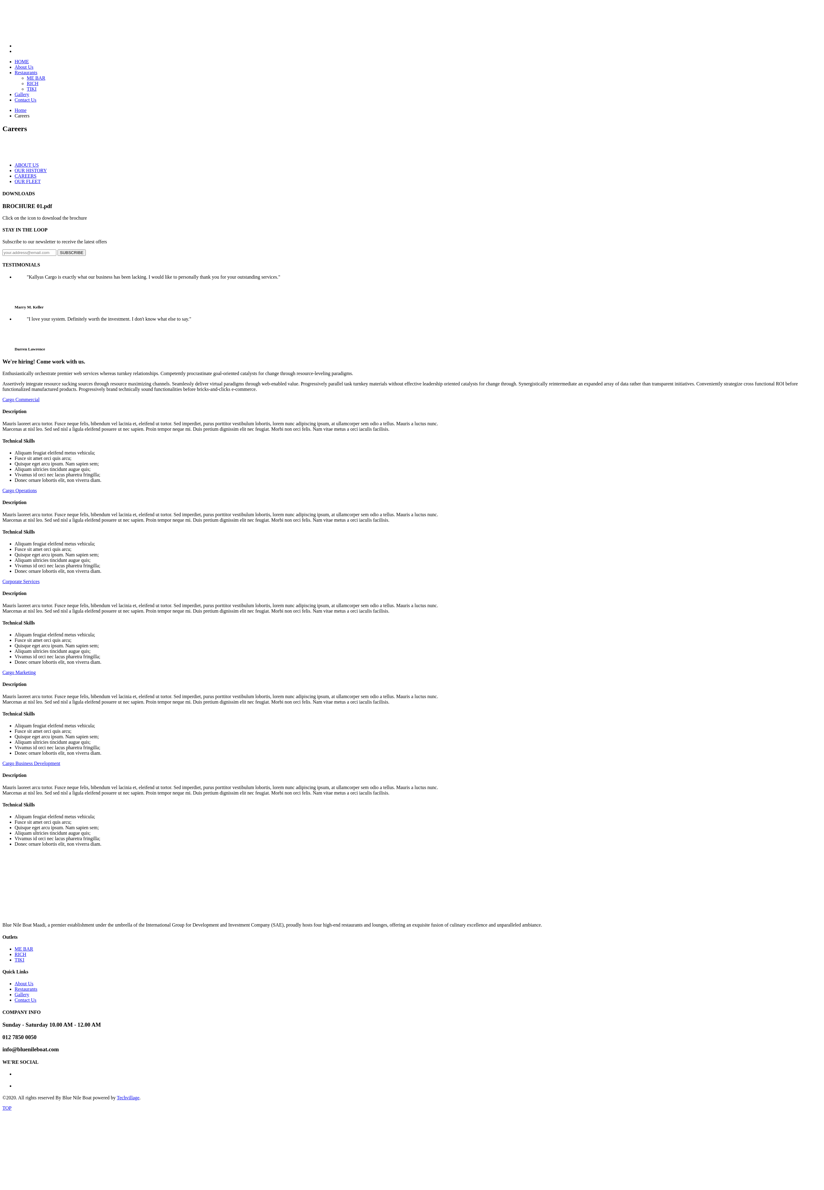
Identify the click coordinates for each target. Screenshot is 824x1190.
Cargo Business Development (31, 763)
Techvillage (128, 1097)
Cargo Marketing (19, 672)
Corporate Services (21, 581)
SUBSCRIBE (71, 252)
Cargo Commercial (21, 399)
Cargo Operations (19, 490)
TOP (7, 1108)
